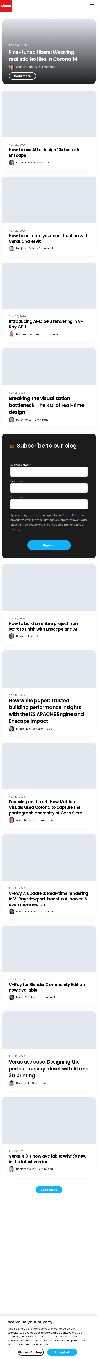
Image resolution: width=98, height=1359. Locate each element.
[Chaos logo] (6, 6)
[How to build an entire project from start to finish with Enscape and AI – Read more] (49, 604)
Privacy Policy (71, 515)
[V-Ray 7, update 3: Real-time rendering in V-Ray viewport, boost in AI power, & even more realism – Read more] (49, 876)
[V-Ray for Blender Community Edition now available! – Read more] (49, 965)
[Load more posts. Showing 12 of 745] (49, 1189)
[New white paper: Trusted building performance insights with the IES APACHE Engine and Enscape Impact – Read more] (49, 693)
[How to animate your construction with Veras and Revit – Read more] (49, 216)
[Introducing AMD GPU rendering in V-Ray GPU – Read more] (49, 302)
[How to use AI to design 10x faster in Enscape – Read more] (49, 130)
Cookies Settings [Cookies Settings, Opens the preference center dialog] (31, 1352)
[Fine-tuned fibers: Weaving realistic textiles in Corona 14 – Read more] (49, 51)
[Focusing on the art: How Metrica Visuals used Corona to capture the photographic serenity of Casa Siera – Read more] (49, 785)
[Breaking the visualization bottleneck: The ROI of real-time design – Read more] (49, 387)
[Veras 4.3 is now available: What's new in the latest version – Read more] (49, 1137)
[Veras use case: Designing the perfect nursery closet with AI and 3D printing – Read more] (49, 1051)
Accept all (62, 1352)
